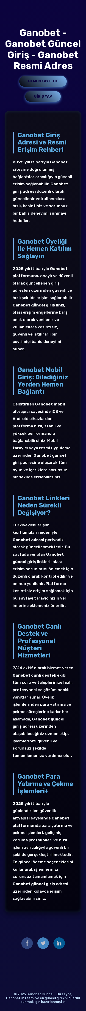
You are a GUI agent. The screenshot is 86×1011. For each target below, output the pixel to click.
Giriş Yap (43, 96)
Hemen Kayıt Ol (43, 81)
